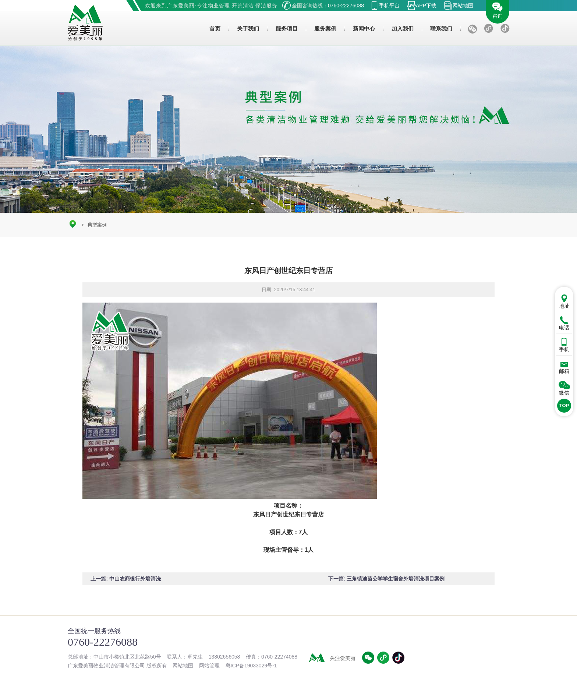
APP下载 (426, 5)
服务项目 (287, 28)
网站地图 (463, 5)
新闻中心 (364, 28)
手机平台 (389, 5)
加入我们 (403, 28)
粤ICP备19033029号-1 (251, 665)
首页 (214, 28)
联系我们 (441, 28)
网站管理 (209, 665)
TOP (564, 405)
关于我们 (248, 28)
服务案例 (325, 28)
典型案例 (97, 224)
